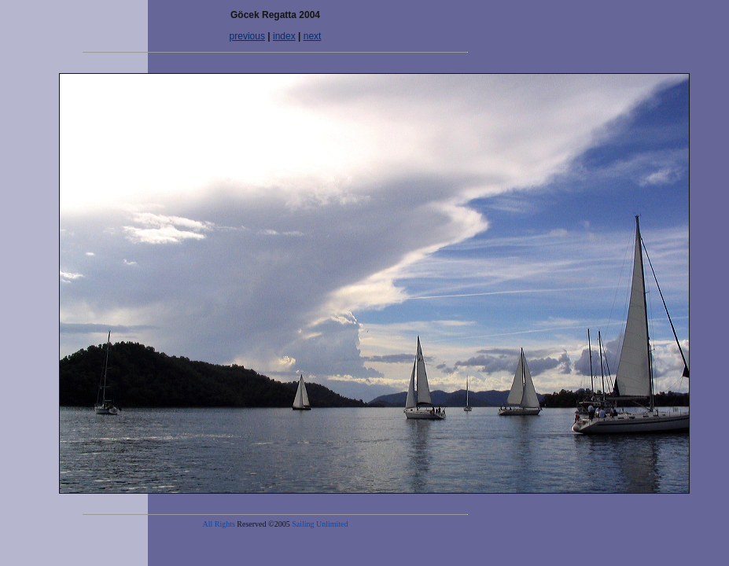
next (313, 36)
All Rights (218, 524)
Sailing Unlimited (320, 524)
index (284, 36)
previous (247, 36)
